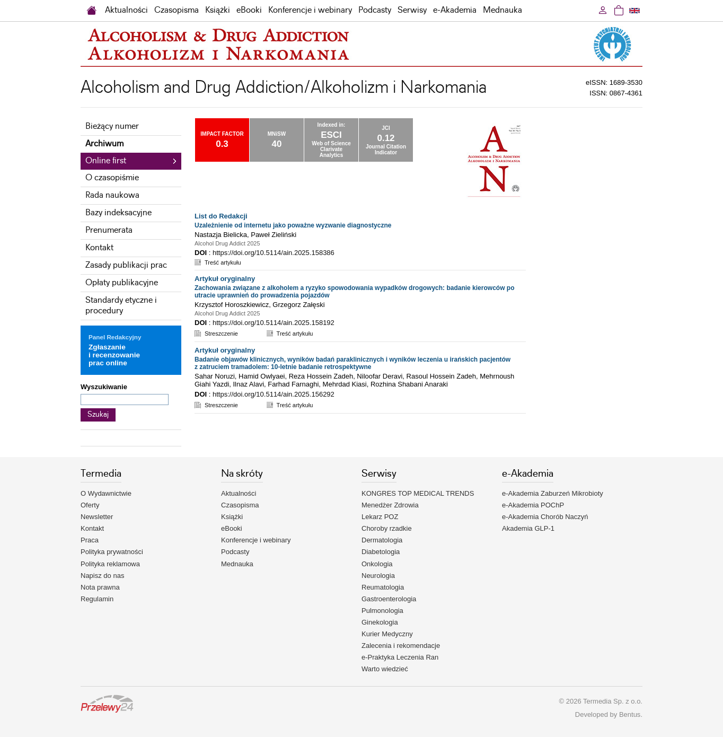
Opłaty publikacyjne (121, 282)
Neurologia (378, 576)
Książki (217, 10)
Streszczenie (221, 333)
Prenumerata (109, 230)
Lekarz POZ (380, 517)
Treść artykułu (223, 262)
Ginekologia (380, 622)
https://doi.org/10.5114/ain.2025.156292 (273, 394)
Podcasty (374, 10)
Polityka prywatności (112, 552)
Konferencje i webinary (310, 10)
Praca (90, 540)
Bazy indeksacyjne (118, 212)
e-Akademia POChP (533, 505)
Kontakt (99, 247)
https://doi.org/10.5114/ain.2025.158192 (273, 323)
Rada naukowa (112, 195)
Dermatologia (382, 540)
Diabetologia (381, 552)
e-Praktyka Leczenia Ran (400, 657)
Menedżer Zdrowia (390, 505)
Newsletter (97, 517)
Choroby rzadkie (387, 528)
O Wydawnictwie (106, 493)
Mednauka (502, 10)
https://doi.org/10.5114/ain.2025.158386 (273, 253)
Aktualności (126, 10)
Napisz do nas (102, 576)
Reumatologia (383, 587)
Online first (105, 160)
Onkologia (377, 564)
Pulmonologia (382, 611)
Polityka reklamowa (110, 564)
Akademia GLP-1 (528, 528)
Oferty (90, 505)
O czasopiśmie (112, 177)
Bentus (629, 714)
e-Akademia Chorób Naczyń (545, 517)
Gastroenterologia (389, 599)
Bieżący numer (112, 126)
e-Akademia (455, 10)
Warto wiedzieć (385, 669)
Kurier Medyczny (387, 634)
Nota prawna (100, 587)
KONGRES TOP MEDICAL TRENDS (418, 493)
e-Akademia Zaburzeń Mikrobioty (552, 493)
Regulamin (97, 599)
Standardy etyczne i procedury (121, 305)
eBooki (249, 10)
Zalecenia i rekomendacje (401, 646)
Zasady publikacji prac (126, 265)
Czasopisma (176, 10)
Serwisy (412, 10)
